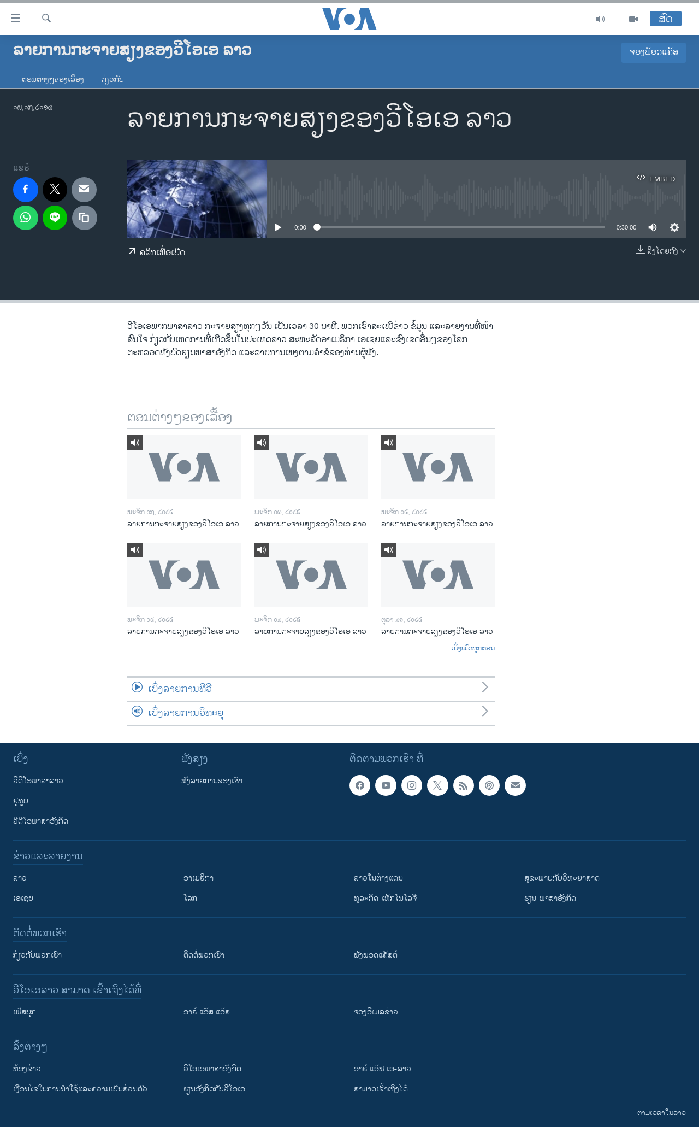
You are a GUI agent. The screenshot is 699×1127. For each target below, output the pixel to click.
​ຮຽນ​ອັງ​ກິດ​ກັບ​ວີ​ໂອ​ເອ (214, 1089)
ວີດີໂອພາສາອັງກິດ (40, 821)
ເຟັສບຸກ (24, 1012)
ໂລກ (190, 898)
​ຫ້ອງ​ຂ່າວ (27, 1069)
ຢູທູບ (20, 801)
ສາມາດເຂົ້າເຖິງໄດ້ (381, 1089)
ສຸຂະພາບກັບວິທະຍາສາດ (562, 878)
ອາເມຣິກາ (198, 878)
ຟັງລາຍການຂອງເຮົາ (211, 780)
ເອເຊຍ (23, 898)
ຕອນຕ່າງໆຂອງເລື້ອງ (53, 79)
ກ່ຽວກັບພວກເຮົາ (37, 955)
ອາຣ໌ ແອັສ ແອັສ (206, 1012)
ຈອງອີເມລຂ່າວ (376, 1012)
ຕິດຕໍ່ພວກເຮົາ (203, 955)
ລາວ (20, 878)
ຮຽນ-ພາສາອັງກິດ (550, 898)
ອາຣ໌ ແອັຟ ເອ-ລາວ (382, 1069)
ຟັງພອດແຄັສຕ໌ (376, 955)
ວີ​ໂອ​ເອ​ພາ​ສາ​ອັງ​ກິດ (212, 1069)
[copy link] (84, 218)
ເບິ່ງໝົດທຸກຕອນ (473, 648)
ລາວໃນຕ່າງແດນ (378, 878)
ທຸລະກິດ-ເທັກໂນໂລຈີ (385, 898)
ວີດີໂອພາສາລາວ (38, 780)
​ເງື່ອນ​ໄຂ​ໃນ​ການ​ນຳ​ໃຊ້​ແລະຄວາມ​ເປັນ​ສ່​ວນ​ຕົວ (80, 1089)
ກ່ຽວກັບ (113, 79)
